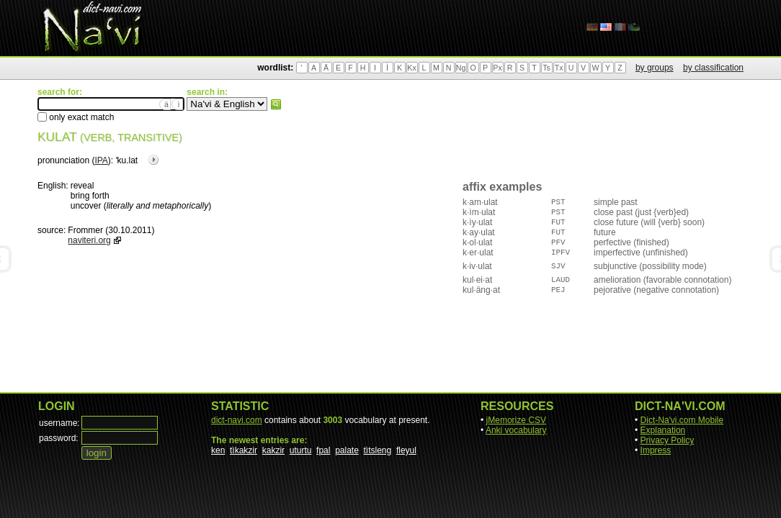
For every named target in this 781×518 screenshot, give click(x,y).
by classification (713, 68)
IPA (100, 160)
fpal (323, 450)
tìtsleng (378, 450)
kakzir (273, 450)
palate (347, 450)
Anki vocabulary (516, 430)
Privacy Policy (668, 440)
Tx (559, 67)
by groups (654, 68)
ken (218, 450)
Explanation (663, 430)
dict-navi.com (236, 420)
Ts (546, 67)
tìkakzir (243, 450)
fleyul (406, 450)
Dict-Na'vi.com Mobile (682, 420)
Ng (461, 67)
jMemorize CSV (516, 420)
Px (497, 67)
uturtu (301, 450)
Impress (656, 450)
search (276, 104)
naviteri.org (89, 240)
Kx (411, 67)
